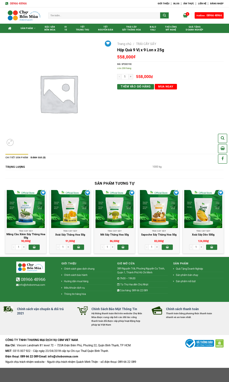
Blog (176, 3)
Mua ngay (165, 86)
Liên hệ (202, 3)
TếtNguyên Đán (105, 28)
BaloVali (153, 28)
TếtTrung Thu (82, 28)
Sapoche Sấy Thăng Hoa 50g (159, 234)
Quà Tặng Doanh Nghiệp (194, 28)
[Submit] (164, 15)
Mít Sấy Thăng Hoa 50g (114, 234)
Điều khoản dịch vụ (74, 287)
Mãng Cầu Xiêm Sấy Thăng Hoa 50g (25, 236)
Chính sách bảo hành (75, 275)
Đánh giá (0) (38, 157)
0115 (65, 28)
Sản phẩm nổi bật (186, 281)
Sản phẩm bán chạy (187, 275)
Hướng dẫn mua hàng (76, 281)
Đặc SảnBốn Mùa (49, 28)
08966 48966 (16, 3)
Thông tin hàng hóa (75, 294)
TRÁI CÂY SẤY (146, 44)
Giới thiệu (163, 3)
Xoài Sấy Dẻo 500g (203, 234)
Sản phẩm (27, 28)
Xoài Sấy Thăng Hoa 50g (70, 234)
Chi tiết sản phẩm (16, 157)
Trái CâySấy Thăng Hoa (131, 28)
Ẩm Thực (188, 3)
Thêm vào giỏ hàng (135, 86)
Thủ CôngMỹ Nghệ (171, 28)
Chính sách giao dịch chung (79, 268)
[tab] (16, 157)
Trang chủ (124, 44)
